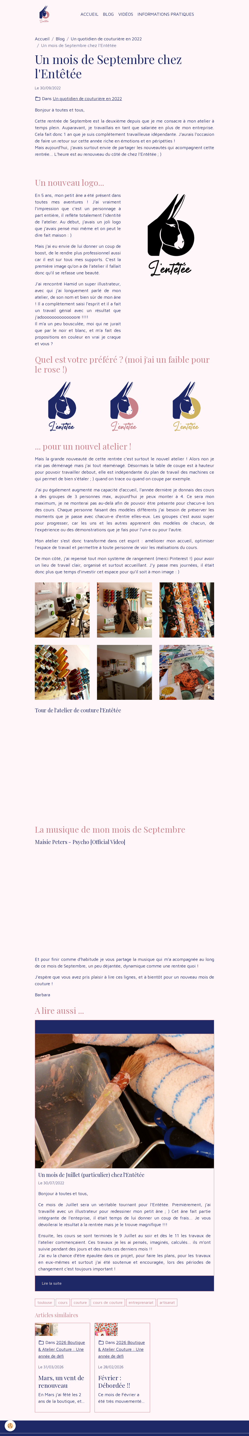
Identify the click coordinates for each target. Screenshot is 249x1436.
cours (63, 1302)
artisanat (167, 1302)
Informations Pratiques (166, 14)
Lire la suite (52, 1283)
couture (80, 1302)
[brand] (45, 14)
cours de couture (108, 1302)
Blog (108, 14)
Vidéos (126, 14)
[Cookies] (10, 1425)
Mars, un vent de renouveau (61, 1381)
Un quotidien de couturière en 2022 (106, 38)
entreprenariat (141, 1302)
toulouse (44, 1302)
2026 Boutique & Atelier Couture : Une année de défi (61, 1349)
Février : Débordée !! (114, 1381)
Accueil (90, 14)
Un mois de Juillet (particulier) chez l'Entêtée (91, 1174)
